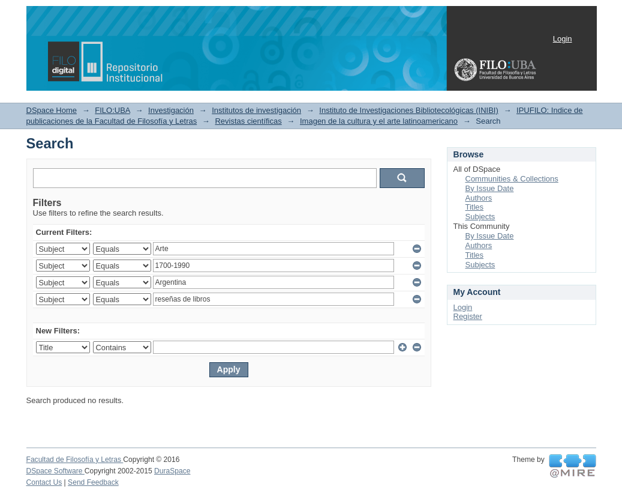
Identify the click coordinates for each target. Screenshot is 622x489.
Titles (474, 206)
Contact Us (44, 482)
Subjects (480, 216)
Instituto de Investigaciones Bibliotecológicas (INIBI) (408, 110)
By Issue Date (489, 188)
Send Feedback (93, 482)
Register (467, 316)
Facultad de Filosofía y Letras (75, 459)
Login (562, 38)
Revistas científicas (248, 121)
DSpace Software (55, 471)
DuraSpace (172, 471)
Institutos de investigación (256, 110)
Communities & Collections (511, 178)
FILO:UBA (112, 110)
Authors (478, 197)
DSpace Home (51, 110)
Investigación (171, 110)
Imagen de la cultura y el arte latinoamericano (379, 121)
